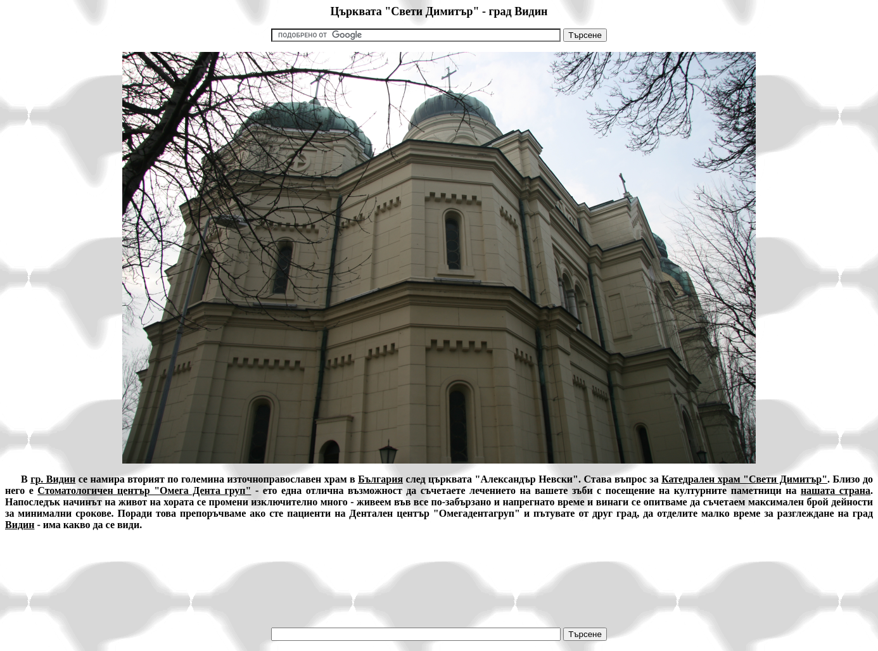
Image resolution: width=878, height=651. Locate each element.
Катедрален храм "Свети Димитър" (744, 479)
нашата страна (835, 490)
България (380, 479)
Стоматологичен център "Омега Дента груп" (144, 490)
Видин (19, 524)
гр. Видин (52, 479)
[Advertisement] (439, 569)
